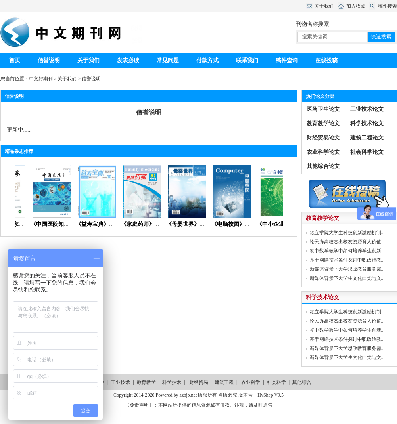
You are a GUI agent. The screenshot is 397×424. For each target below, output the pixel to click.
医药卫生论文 (323, 109)
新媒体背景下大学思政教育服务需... (347, 269)
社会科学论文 (367, 152)
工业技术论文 (367, 109)
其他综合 (301, 382)
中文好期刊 (41, 79)
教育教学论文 (323, 123)
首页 (14, 60)
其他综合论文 (323, 166)
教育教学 (146, 382)
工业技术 (120, 382)
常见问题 (168, 60)
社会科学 (276, 382)
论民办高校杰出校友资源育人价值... (347, 241)
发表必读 (128, 60)
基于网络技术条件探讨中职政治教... (347, 260)
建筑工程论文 (367, 138)
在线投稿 (326, 60)
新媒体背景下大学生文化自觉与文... (347, 278)
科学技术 (171, 382)
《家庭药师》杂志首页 (152, 224)
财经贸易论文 (323, 138)
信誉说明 (49, 60)
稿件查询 (287, 60)
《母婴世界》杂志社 (194, 224)
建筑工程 (224, 382)
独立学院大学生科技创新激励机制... (347, 232)
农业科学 (250, 382)
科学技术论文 (367, 123)
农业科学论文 (323, 152)
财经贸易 (198, 382)
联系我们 (247, 60)
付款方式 (207, 60)
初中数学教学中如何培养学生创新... (347, 251)
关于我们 (88, 60)
